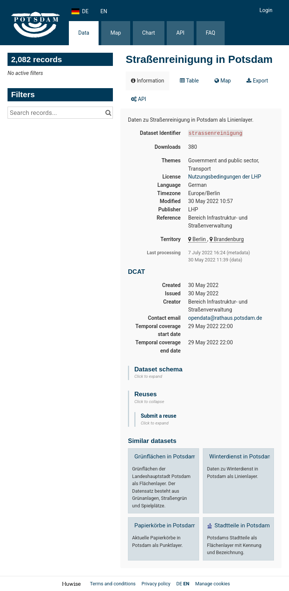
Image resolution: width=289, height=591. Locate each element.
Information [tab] (147, 81)
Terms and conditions (113, 583)
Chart (148, 33)
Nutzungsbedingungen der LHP (224, 177)
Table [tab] (189, 81)
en (103, 11)
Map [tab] (222, 81)
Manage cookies (212, 583)
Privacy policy (156, 583)
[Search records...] (60, 113)
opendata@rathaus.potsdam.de (225, 318)
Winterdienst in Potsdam (240, 456)
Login (265, 10)
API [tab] (138, 99)
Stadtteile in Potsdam (242, 525)
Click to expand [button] (148, 376)
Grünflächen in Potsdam (165, 456)
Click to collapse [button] (149, 401)
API (180, 33)
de (85, 11)
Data (83, 33)
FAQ (210, 33)
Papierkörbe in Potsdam (165, 525)
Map (116, 33)
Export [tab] (257, 81)
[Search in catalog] (108, 113)
